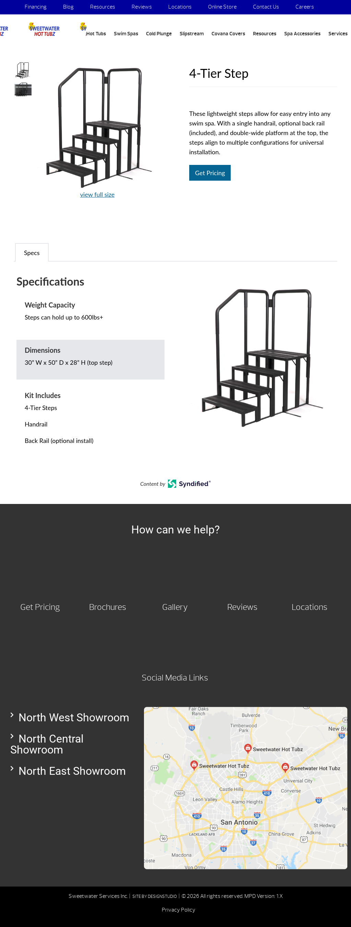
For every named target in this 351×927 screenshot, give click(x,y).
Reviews (142, 6)
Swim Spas (126, 34)
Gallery (175, 607)
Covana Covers (228, 34)
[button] (70, 717)
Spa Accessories (302, 34)
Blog (68, 6)
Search (27, 50)
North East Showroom (72, 771)
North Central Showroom (47, 744)
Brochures (107, 607)
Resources (102, 6)
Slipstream (192, 34)
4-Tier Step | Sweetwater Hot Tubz (43, 29)
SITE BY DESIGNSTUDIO (155, 896)
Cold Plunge (159, 34)
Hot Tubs (96, 34)
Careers (304, 6)
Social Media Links (175, 677)
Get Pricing (210, 173)
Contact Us (266, 6)
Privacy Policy (178, 909)
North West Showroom (74, 717)
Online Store (222, 6)
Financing (36, 6)
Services (338, 34)
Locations (180, 6)
